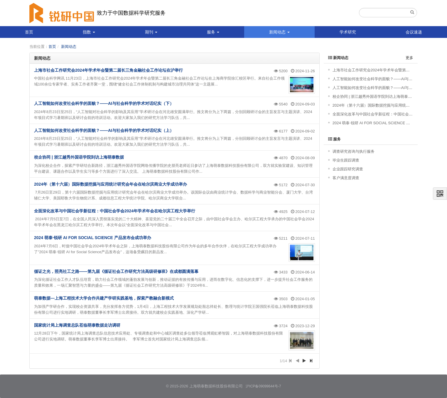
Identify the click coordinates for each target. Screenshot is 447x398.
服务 (213, 32)
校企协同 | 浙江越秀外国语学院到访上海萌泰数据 (79, 157)
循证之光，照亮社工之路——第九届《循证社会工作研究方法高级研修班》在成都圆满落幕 (116, 271)
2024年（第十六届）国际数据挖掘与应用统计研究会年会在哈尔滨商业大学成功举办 (110, 184)
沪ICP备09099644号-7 (263, 386)
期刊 (151, 32)
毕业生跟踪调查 (346, 160)
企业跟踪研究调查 (348, 169)
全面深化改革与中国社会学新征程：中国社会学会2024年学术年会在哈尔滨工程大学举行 (114, 211)
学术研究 (348, 32)
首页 (29, 32)
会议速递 (414, 32)
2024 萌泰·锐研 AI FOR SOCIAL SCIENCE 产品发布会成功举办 (92, 237)
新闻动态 (279, 32)
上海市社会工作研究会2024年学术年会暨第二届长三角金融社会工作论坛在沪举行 (108, 70)
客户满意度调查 (346, 178)
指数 (89, 32)
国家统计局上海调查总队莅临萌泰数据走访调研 (77, 325)
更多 (409, 58)
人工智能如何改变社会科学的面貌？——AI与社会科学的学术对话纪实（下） (104, 103)
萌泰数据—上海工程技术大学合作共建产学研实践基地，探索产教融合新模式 (104, 298)
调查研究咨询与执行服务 (354, 151)
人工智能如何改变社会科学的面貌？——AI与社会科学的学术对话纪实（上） (104, 130)
